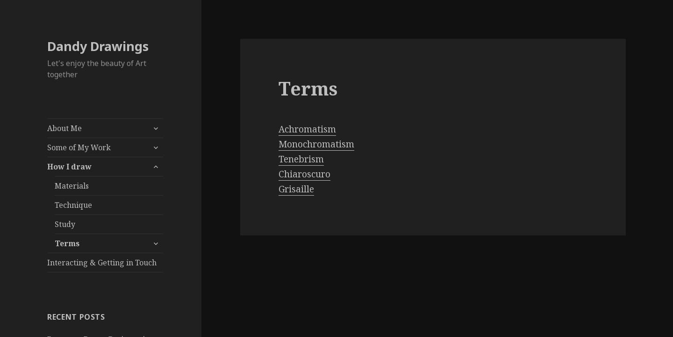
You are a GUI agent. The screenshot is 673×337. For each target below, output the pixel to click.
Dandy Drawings (98, 46)
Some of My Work (79, 147)
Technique (73, 205)
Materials (72, 186)
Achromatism (307, 129)
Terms (67, 243)
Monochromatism (316, 144)
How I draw (69, 166)
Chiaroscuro (304, 174)
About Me (64, 128)
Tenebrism (301, 159)
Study (65, 224)
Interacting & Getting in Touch (102, 262)
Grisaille (296, 189)
